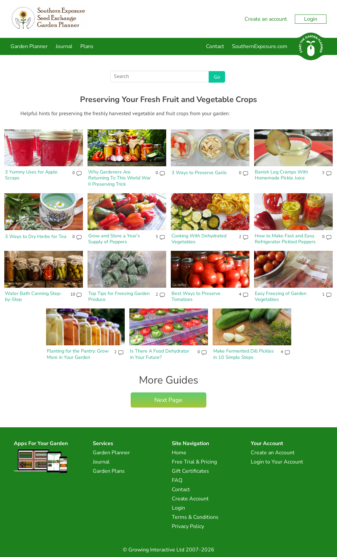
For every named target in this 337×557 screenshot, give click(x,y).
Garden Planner (29, 46)
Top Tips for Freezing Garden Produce (119, 296)
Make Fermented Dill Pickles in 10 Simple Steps (243, 354)
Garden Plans (109, 471)
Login (310, 19)
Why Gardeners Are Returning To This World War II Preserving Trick (119, 178)
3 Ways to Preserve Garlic (199, 172)
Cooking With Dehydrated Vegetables (198, 238)
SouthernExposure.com (259, 46)
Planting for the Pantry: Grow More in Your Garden (78, 354)
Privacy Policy (188, 526)
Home (179, 452)
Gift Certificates (190, 471)
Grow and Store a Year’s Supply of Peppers (114, 238)
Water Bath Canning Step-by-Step (33, 296)
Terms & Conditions (195, 517)
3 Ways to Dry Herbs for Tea (35, 236)
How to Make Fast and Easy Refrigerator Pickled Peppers (285, 238)
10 (72, 294)
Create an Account (273, 452)
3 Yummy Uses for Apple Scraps (31, 175)
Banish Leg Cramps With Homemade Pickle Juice (281, 175)
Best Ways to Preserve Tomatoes (195, 296)
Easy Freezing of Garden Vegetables (280, 296)
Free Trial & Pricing (194, 461)
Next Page (168, 400)
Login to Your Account (277, 461)
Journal (64, 46)
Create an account (266, 19)
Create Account (190, 498)
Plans (86, 46)
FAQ (177, 480)
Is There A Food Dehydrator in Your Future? (159, 354)
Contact (215, 46)
